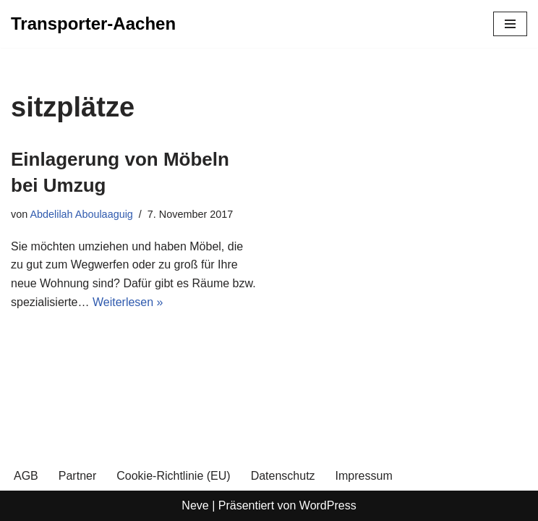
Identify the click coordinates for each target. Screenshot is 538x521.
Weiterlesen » (128, 302)
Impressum (364, 476)
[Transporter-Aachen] (93, 24)
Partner (77, 476)
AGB (26, 476)
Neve (195, 505)
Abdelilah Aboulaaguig (81, 214)
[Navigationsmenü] (510, 24)
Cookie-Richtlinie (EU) (173, 476)
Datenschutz (283, 476)
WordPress (327, 505)
